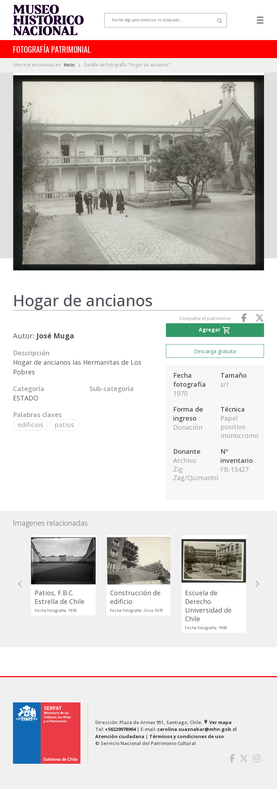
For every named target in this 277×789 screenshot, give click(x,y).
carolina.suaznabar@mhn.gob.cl (197, 729)
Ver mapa (217, 722)
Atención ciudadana (119, 736)
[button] (20, 583)
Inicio (70, 65)
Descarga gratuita (215, 351)
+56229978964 (120, 729)
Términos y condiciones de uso (186, 736)
